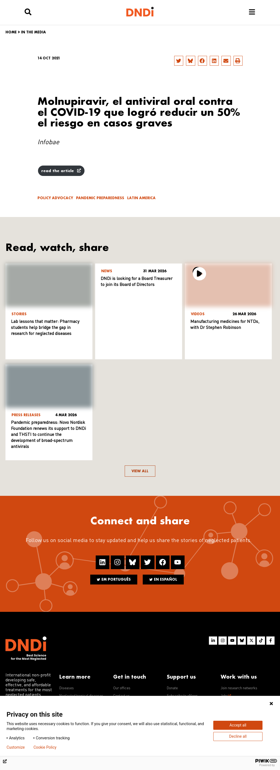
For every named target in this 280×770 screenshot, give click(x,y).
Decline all (238, 736)
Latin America (141, 198)
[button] (178, 61)
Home (11, 32)
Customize (16, 747)
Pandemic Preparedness (100, 198)
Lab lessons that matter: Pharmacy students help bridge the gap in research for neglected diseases (45, 328)
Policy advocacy (55, 198)
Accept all (237, 725)
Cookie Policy (44, 747)
